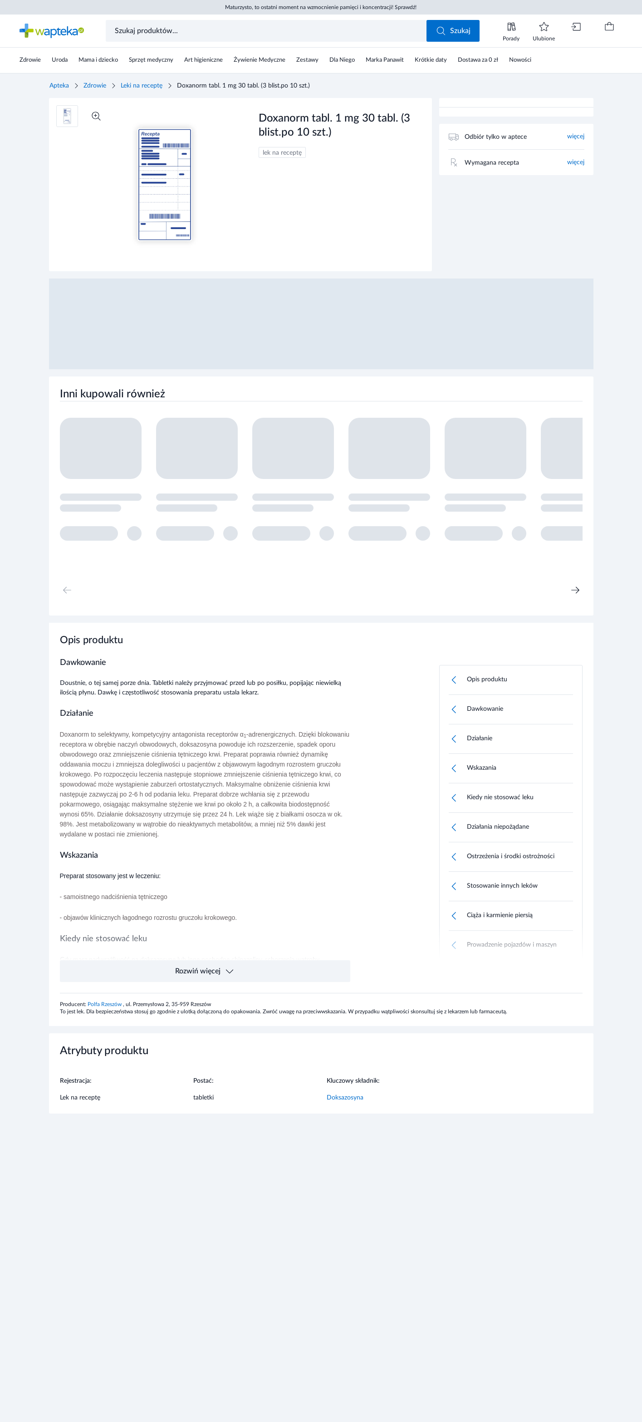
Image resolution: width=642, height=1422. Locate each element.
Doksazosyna (345, 1098)
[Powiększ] (96, 116)
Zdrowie (94, 86)
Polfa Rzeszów (105, 1004)
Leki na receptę (141, 86)
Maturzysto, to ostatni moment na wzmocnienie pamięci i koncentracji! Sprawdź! (321, 7)
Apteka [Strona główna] (59, 86)
